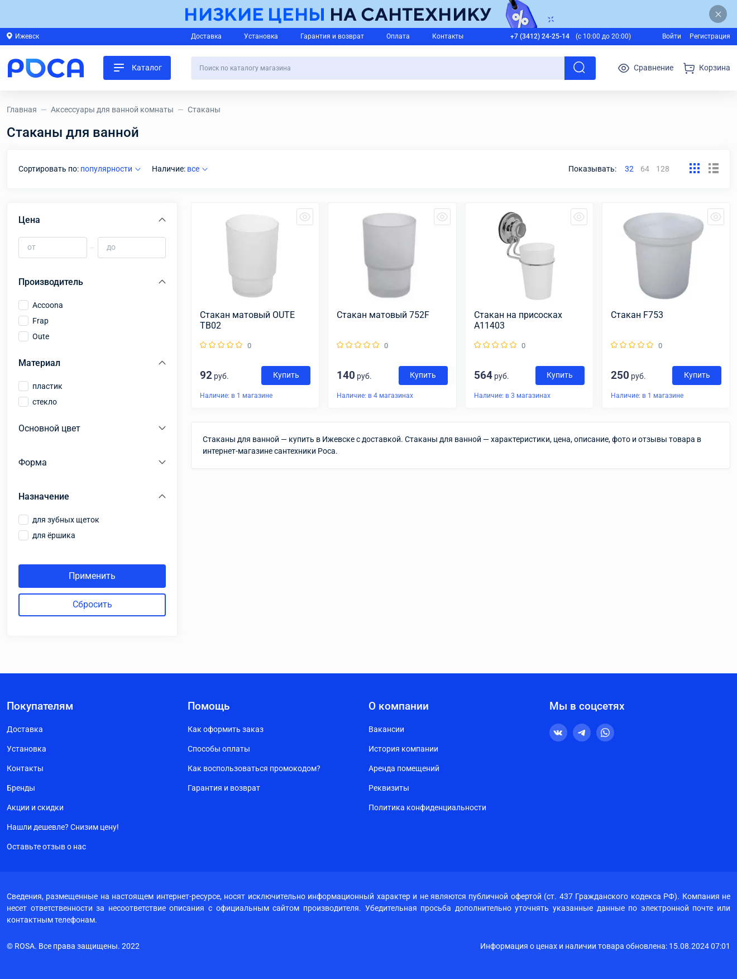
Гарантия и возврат (332, 36)
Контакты (447, 36)
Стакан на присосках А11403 (518, 320)
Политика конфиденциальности (427, 807)
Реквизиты (388, 787)
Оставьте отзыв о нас (46, 846)
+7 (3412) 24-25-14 (540, 36)
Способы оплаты (219, 748)
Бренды (21, 787)
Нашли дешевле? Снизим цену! (63, 827)
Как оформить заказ (226, 729)
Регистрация (710, 36)
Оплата (398, 36)
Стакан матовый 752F (383, 315)
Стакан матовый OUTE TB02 (247, 320)
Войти (671, 36)
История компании (403, 748)
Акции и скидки (35, 807)
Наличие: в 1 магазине (236, 396)
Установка (261, 36)
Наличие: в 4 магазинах (375, 396)
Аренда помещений (403, 768)
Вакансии (386, 729)
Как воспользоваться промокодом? (254, 768)
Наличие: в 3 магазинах (512, 396)
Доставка (206, 36)
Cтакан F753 (637, 315)
